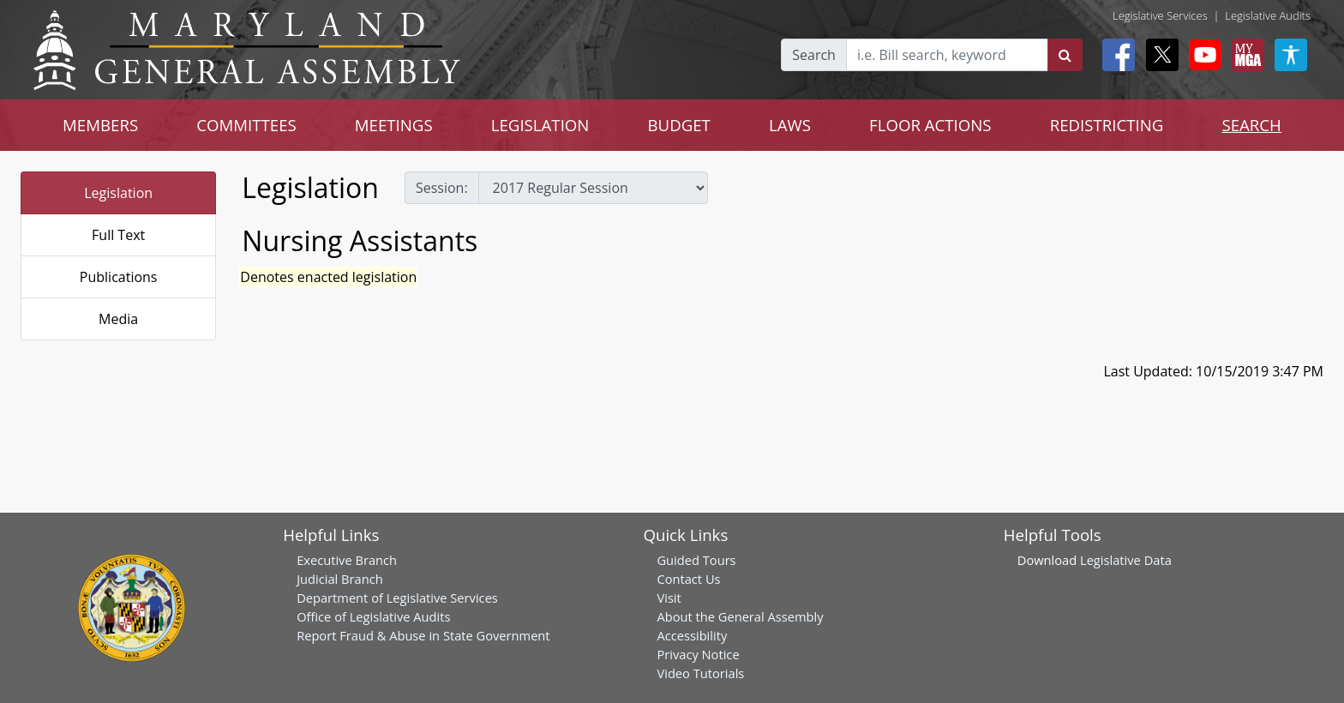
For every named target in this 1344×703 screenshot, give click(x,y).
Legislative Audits (1268, 15)
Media (118, 318)
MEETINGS (394, 124)
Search (814, 54)
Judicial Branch (340, 578)
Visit (669, 597)
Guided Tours (696, 559)
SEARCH (1251, 124)
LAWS (790, 124)
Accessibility (692, 635)
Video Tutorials (700, 673)
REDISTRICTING (1107, 124)
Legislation (118, 192)
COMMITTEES (246, 124)
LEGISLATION (540, 124)
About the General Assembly (740, 616)
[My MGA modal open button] (1244, 55)
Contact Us (688, 578)
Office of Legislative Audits (373, 616)
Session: (442, 187)
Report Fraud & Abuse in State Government (423, 635)
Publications (119, 276)
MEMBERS (100, 124)
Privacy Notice (698, 654)
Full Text (118, 234)
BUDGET (678, 124)
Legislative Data (1126, 559)
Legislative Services (1160, 15)
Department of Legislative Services (397, 597)
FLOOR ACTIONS (930, 124)
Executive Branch (347, 559)
